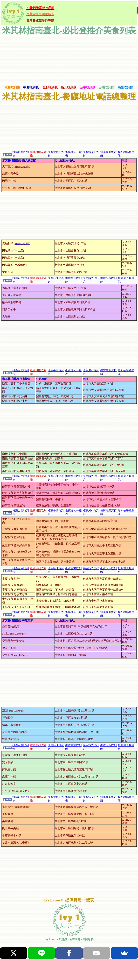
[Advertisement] (69, 60)
